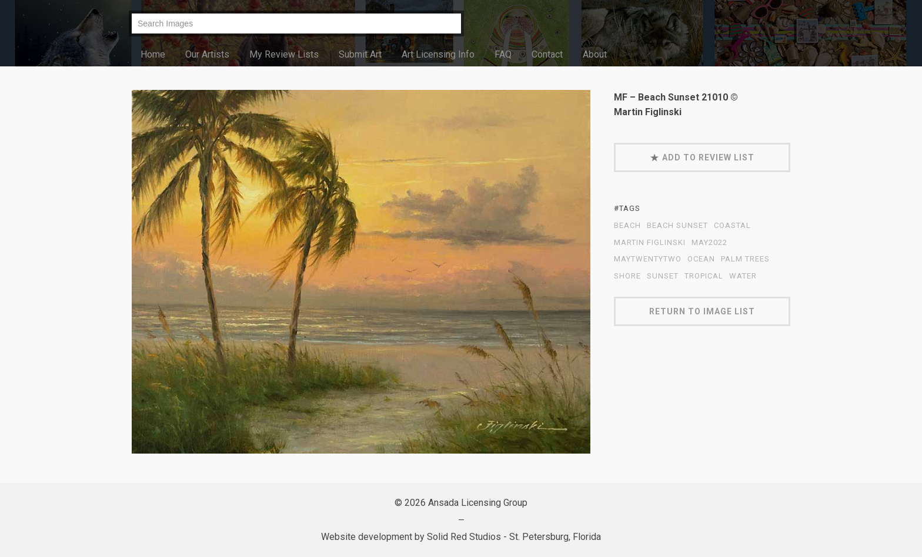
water (743, 276)
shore (627, 276)
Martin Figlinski (650, 243)
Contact (547, 54)
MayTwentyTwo (648, 259)
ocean (701, 259)
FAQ (503, 54)
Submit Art (360, 54)
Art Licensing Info (438, 54)
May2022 (709, 243)
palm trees (745, 259)
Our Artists (207, 54)
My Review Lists (284, 54)
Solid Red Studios (464, 536)
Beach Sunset (677, 226)
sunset (663, 276)
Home (153, 54)
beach (627, 226)
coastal (732, 226)
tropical (703, 276)
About (595, 54)
